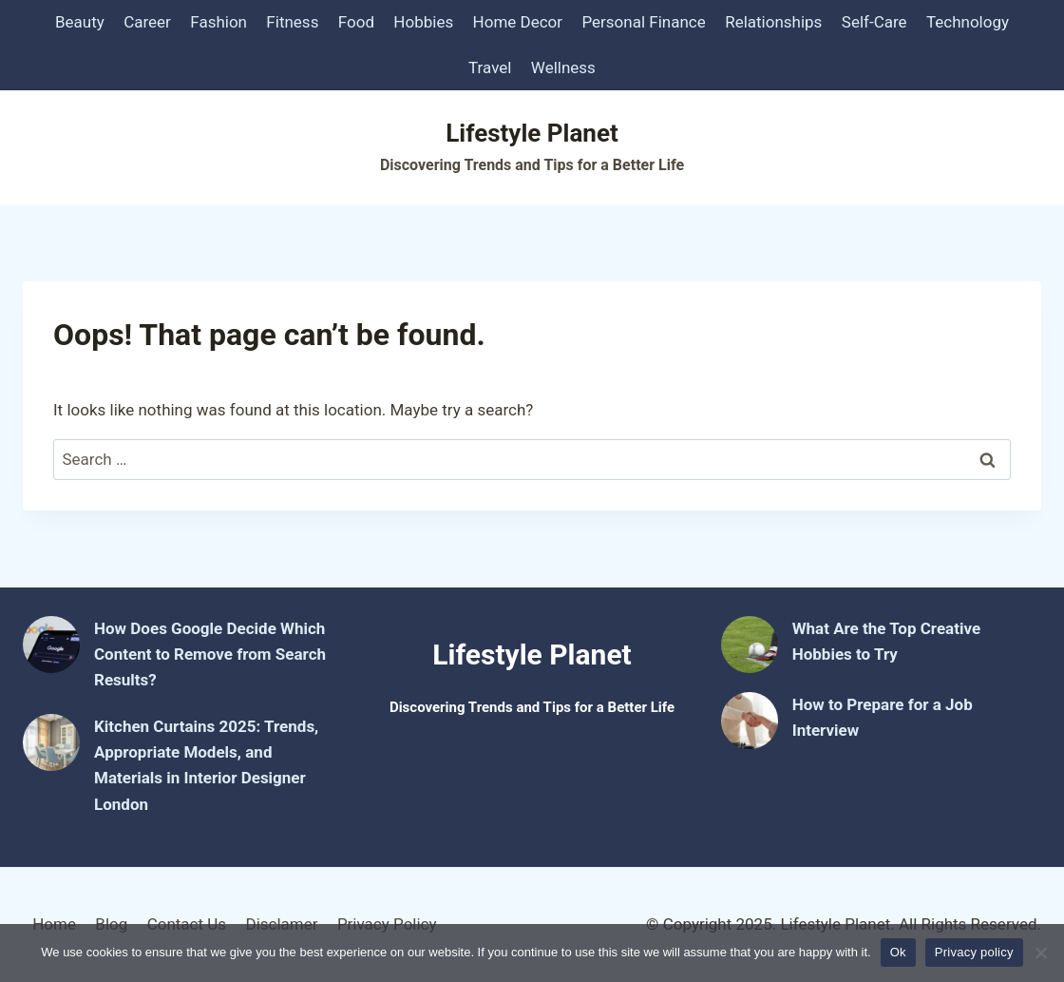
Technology (967, 21)
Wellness (563, 67)
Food (356, 21)
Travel (489, 67)
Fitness (292, 21)
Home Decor (518, 21)
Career (147, 21)
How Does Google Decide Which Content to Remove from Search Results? (210, 654)
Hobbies (423, 21)
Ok (898, 952)
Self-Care (874, 21)
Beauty (79, 21)
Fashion (218, 21)
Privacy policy (974, 952)
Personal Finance (643, 21)
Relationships (773, 21)
